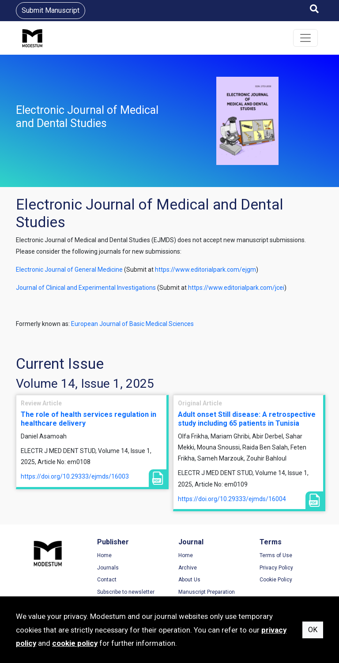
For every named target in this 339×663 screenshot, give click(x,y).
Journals (108, 568)
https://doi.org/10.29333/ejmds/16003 (75, 476)
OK (312, 630)
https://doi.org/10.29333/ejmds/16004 (232, 498)
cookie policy (75, 643)
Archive (187, 568)
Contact (107, 580)
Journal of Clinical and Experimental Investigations (86, 287)
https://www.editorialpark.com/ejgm (205, 269)
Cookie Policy (276, 580)
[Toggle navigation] (305, 38)
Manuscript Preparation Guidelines (206, 595)
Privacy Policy (276, 568)
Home (104, 555)
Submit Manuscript (50, 10)
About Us (189, 580)
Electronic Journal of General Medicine (69, 269)
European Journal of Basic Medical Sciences (132, 323)
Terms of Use (276, 555)
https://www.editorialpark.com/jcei (236, 287)
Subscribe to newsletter (125, 592)
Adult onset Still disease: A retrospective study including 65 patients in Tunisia (247, 418)
